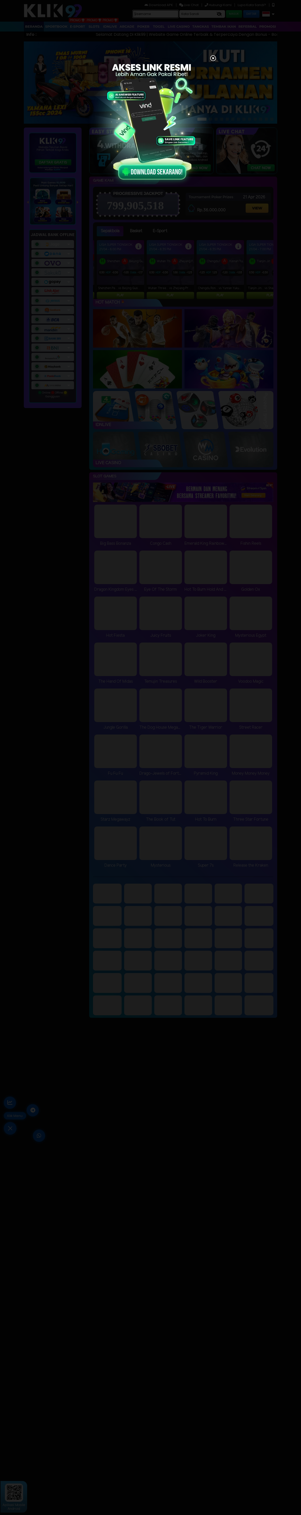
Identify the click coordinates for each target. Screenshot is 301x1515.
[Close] (213, 59)
